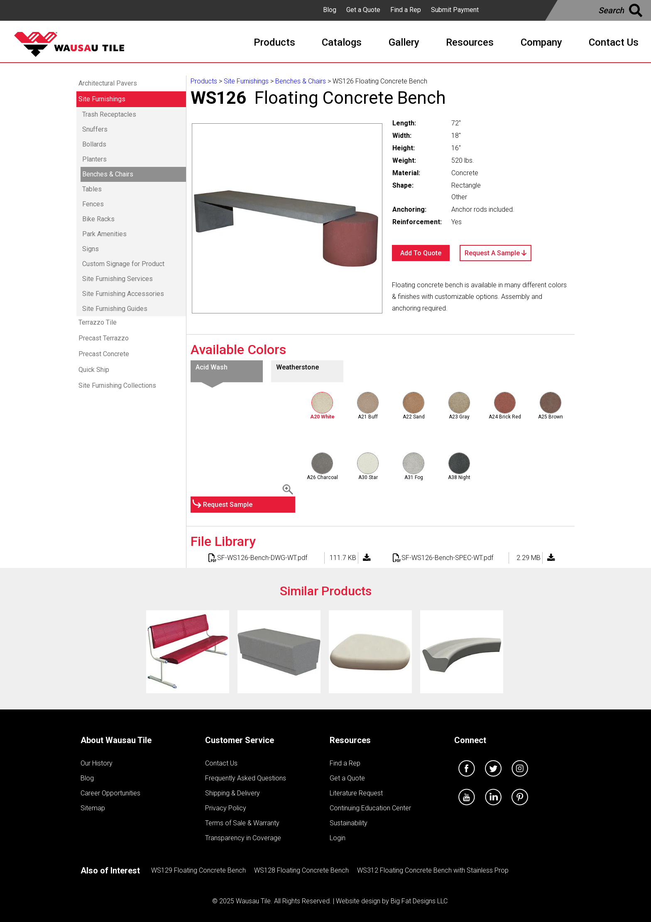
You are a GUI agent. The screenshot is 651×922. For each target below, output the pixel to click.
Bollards (94, 144)
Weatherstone (297, 367)
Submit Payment (455, 10)
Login (337, 838)
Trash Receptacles (109, 114)
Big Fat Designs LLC (419, 901)
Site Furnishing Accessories (123, 294)
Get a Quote (363, 10)
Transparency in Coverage (243, 838)
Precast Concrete (103, 354)
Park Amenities (104, 234)
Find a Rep (405, 10)
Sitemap (93, 808)
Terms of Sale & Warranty (242, 823)
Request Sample (227, 505)
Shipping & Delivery (232, 793)
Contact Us (221, 763)
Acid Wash (212, 367)
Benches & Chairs (107, 174)
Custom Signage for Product (123, 264)
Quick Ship (93, 370)
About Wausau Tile (116, 740)
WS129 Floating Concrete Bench (198, 870)
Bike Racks (98, 219)
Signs (90, 249)
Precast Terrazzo (103, 338)
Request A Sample (495, 253)
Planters (94, 159)
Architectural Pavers (107, 83)
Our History (97, 763)
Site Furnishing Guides (114, 309)
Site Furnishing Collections (117, 385)
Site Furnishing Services (117, 279)
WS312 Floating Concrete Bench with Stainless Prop (433, 870)
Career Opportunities (110, 793)
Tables (92, 189)
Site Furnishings (101, 99)
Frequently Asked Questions (245, 778)
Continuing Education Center (370, 808)
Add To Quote (420, 253)
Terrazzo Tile (97, 322)
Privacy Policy (225, 808)
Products (204, 81)
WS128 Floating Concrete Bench (301, 870)
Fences (93, 204)
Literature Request (356, 793)
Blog (329, 10)
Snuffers (95, 129)
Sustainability (348, 823)
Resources (350, 740)
